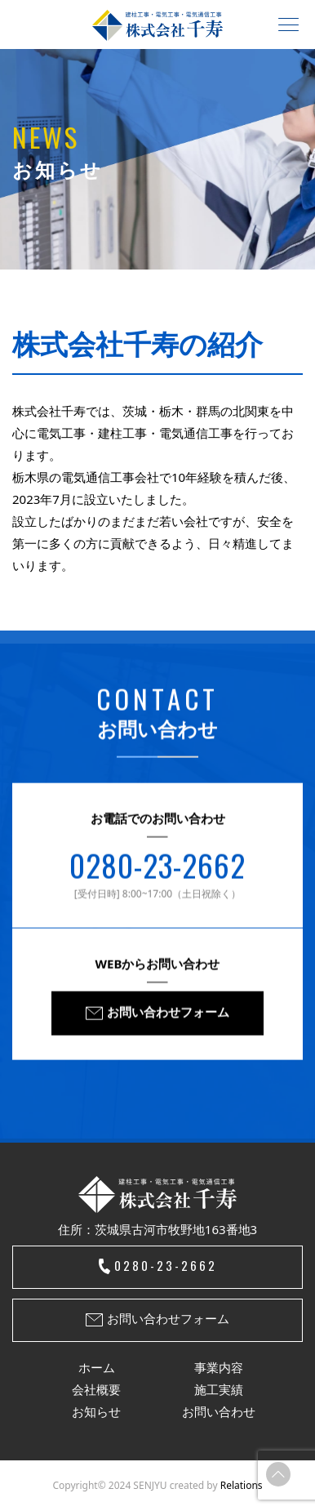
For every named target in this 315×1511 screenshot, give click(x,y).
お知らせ (96, 1411)
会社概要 (96, 1389)
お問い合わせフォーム (168, 1013)
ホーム (96, 1367)
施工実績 (218, 1389)
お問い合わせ (218, 1411)
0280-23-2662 (157, 867)
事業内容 (218, 1367)
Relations (241, 1485)
